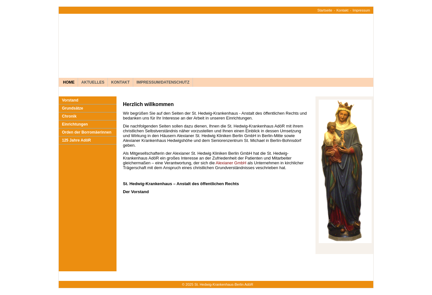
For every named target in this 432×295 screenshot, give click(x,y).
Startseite (324, 10)
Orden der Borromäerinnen (86, 132)
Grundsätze (72, 108)
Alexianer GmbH (231, 162)
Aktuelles (92, 82)
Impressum (361, 10)
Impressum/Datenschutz (162, 82)
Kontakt (342, 10)
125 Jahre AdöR (76, 140)
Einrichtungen (75, 124)
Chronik (69, 116)
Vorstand (70, 100)
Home (68, 82)
